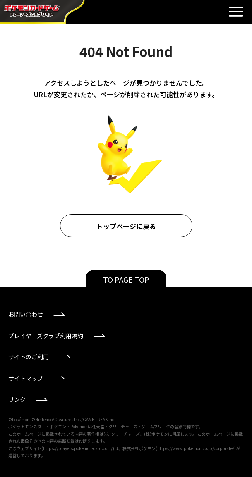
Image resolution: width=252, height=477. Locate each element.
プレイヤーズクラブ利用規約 (45, 336)
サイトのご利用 (28, 357)
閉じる (236, 11)
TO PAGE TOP (126, 279)
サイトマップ (25, 378)
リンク (17, 399)
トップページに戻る (126, 226)
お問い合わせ (25, 314)
